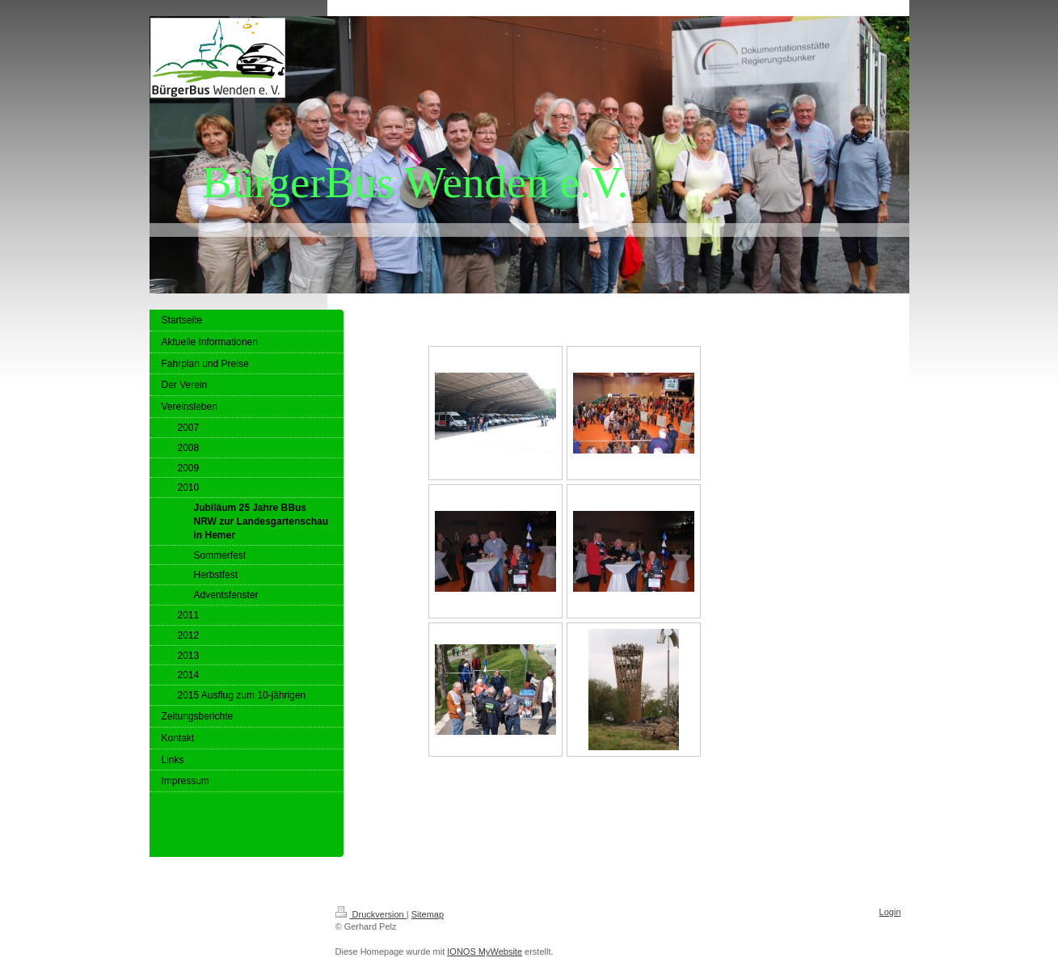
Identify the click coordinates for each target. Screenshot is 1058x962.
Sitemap (427, 914)
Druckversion (371, 914)
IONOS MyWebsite (484, 951)
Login (890, 912)
